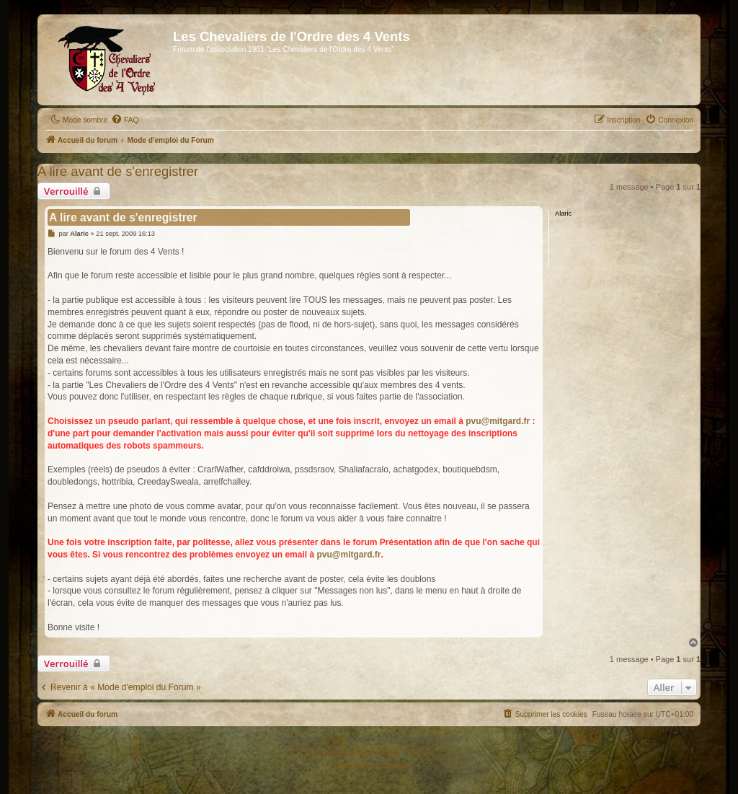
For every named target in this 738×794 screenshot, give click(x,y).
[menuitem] (124, 120)
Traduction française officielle (353, 752)
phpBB (336, 740)
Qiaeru (420, 752)
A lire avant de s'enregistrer (117, 171)
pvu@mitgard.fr (498, 421)
